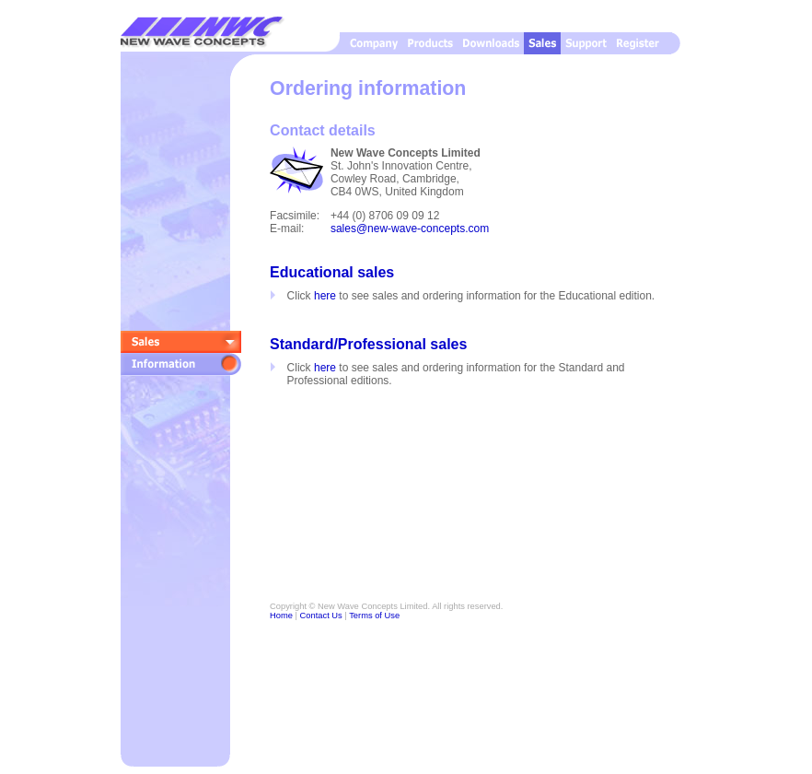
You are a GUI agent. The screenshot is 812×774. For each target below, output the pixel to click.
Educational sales (332, 272)
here (325, 295)
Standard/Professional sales (368, 344)
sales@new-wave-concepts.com (410, 228)
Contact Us (321, 615)
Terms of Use (374, 615)
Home (281, 615)
